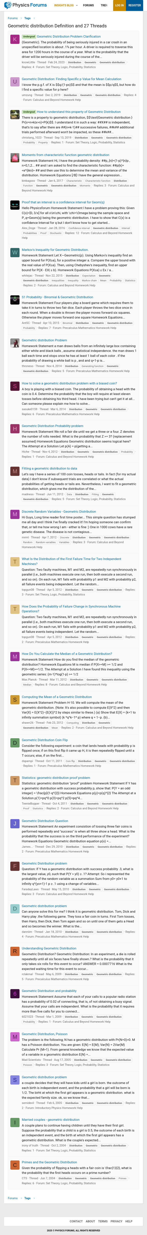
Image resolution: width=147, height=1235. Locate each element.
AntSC (26, 323)
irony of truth (30, 1145)
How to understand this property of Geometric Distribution (71, 112)
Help (128, 1221)
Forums (88, 5)
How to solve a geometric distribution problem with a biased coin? (69, 383)
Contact (76, 1221)
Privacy (116, 1221)
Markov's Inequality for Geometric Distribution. (55, 250)
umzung (27, 95)
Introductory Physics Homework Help (59, 1108)
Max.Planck (29, 679)
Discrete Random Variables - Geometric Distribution (59, 511)
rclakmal (27, 974)
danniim (27, 932)
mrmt (25, 537)
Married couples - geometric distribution (51, 1120)
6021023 (27, 1016)
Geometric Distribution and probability (49, 991)
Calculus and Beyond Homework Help (57, 100)
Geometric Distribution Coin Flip (45, 740)
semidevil (28, 1103)
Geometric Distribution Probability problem (52, 426)
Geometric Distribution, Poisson (45, 1034)
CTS (24, 1178)
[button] (77, 5)
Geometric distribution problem (44, 906)
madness (28, 494)
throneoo (27, 366)
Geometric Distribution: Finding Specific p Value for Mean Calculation (71, 79)
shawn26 (27, 722)
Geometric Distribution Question (45, 821)
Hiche (25, 451)
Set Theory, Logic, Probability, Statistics (71, 67)
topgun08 (28, 589)
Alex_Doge (28, 228)
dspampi (27, 761)
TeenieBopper (30, 803)
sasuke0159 (29, 409)
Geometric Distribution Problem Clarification (61, 36)
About (90, 1221)
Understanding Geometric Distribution (49, 948)
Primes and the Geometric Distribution (49, 1162)
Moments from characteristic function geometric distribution (65, 155)
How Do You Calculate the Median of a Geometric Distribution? (67, 654)
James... (27, 846)
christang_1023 (32, 137)
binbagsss (28, 180)
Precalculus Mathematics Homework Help (89, 328)
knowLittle (28, 62)
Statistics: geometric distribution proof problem (56, 778)
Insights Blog (64, 5)
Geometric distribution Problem (44, 340)
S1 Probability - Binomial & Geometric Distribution (57, 297)
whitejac (27, 275)
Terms (103, 1221)
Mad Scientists (31, 1060)
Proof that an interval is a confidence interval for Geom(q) (63, 202)
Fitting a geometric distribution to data (49, 468)
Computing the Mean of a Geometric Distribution (57, 697)
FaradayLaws (30, 889)
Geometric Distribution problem (44, 863)
